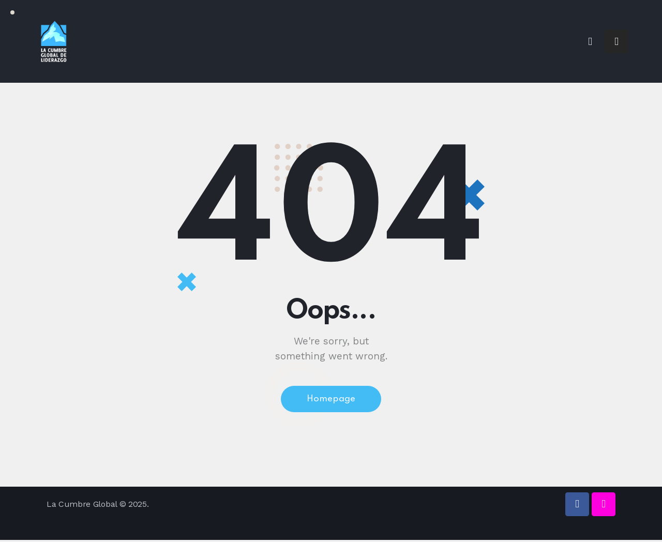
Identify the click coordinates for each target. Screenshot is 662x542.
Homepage (331, 400)
